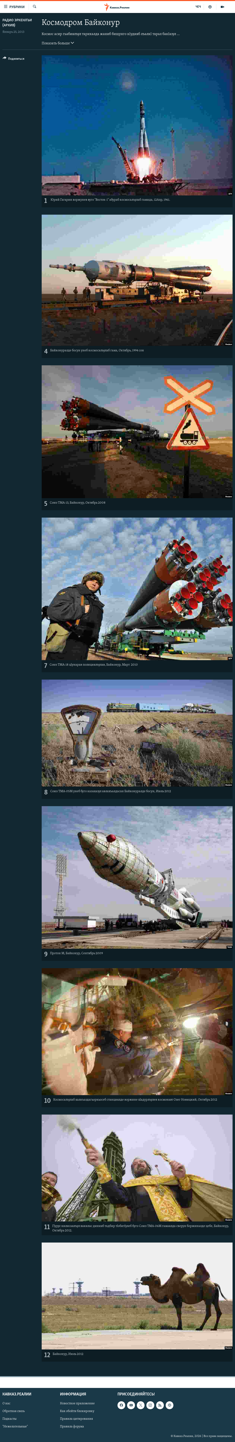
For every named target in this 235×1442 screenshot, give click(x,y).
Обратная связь (13, 1411)
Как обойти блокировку (77, 1411)
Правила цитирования (76, 1419)
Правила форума (72, 1426)
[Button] (13, 59)
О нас (6, 1403)
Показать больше (58, 42)
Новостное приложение (77, 1403)
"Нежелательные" (15, 1426)
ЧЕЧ (198, 7)
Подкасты (9, 1419)
